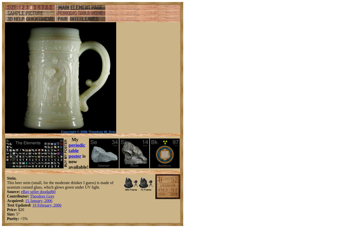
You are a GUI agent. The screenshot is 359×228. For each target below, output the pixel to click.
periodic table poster (77, 150)
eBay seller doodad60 (38, 192)
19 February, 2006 (47, 205)
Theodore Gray (42, 196)
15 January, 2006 (38, 201)
